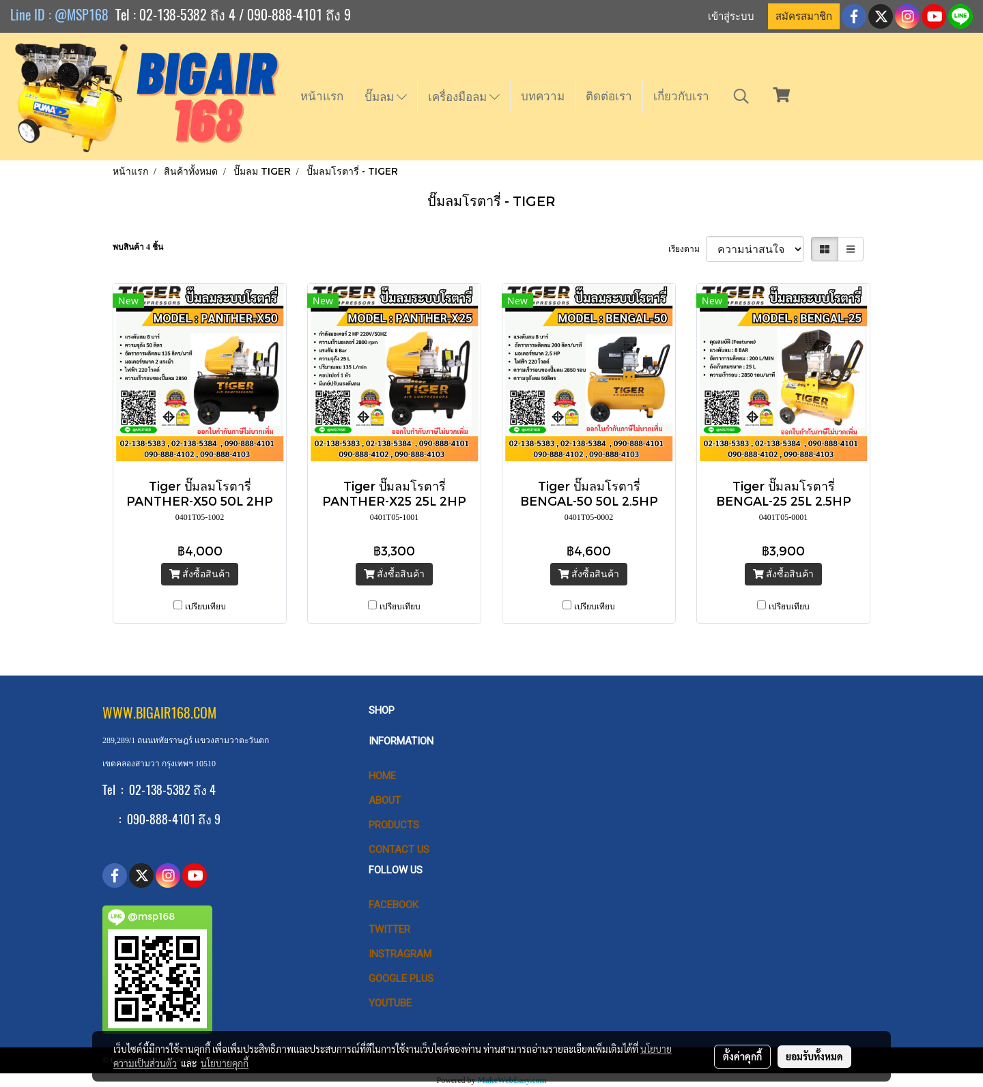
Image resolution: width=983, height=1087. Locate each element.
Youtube (390, 1003)
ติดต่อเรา (609, 96)
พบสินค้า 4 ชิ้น (138, 247)
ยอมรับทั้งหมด (814, 1056)
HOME (382, 776)
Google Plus (401, 978)
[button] (741, 96)
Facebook (393, 905)
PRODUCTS (394, 825)
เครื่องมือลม (464, 97)
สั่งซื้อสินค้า (199, 574)
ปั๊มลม (386, 97)
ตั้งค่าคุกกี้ (742, 1056)
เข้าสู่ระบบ (731, 16)
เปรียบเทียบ (205, 606)
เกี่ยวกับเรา (681, 96)
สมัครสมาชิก (803, 16)
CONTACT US (399, 849)
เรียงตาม (687, 249)
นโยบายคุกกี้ (224, 1063)
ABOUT (385, 800)
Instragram (400, 954)
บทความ (543, 96)
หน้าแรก (321, 96)
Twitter (389, 929)
